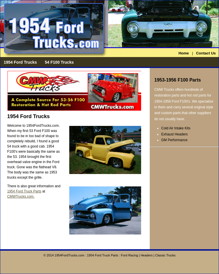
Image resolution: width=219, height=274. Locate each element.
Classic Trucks (165, 255)
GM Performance (174, 140)
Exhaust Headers (174, 134)
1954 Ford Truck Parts (24, 191)
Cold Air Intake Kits (175, 128)
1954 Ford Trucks (20, 62)
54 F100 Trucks (59, 62)
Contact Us (206, 53)
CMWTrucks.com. (20, 196)
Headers (147, 255)
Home (183, 53)
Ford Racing (129, 255)
